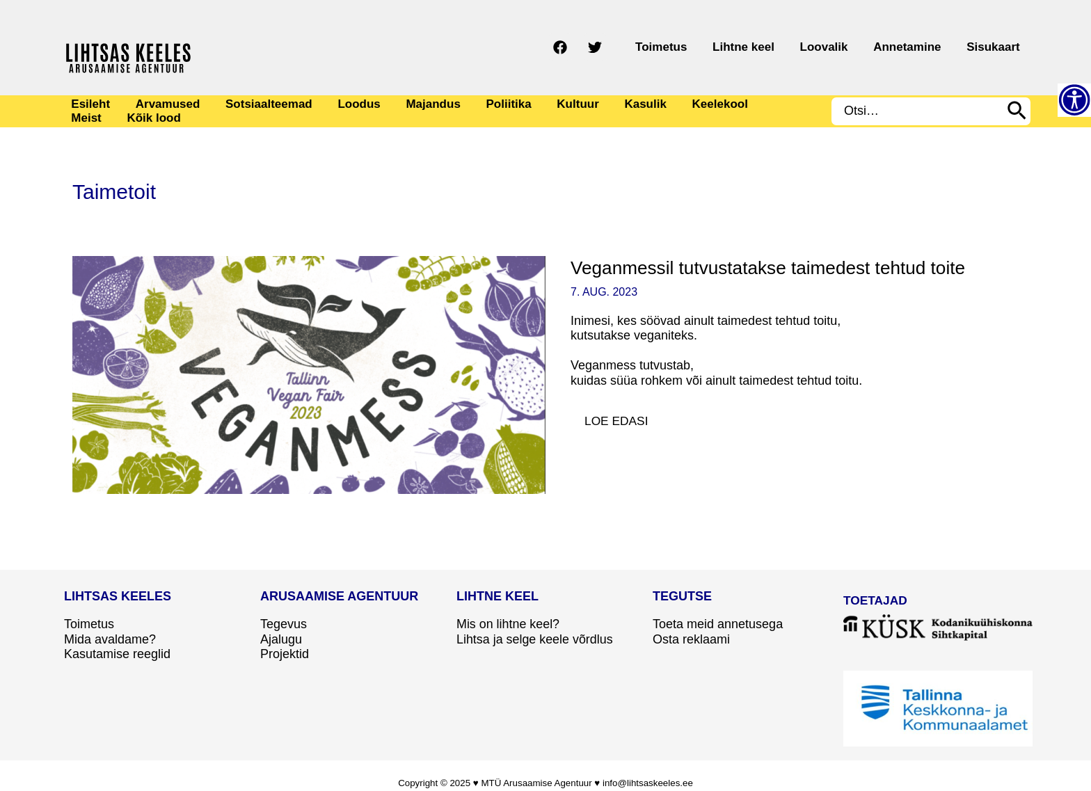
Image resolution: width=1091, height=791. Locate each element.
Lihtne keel (784, 47)
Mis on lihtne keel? (508, 624)
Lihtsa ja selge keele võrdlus (535, 639)
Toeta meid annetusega (718, 624)
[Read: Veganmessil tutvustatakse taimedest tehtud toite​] (309, 374)
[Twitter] (653, 47)
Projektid (284, 654)
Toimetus (713, 47)
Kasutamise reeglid (117, 654)
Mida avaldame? (110, 639)
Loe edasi (624, 417)
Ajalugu (281, 639)
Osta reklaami (691, 639)
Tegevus (283, 624)
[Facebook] (618, 47)
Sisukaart (999, 47)
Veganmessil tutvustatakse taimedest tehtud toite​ (774, 267)
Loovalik (853, 47)
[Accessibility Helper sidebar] (1074, 100)
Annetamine (924, 47)
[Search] (1017, 111)
